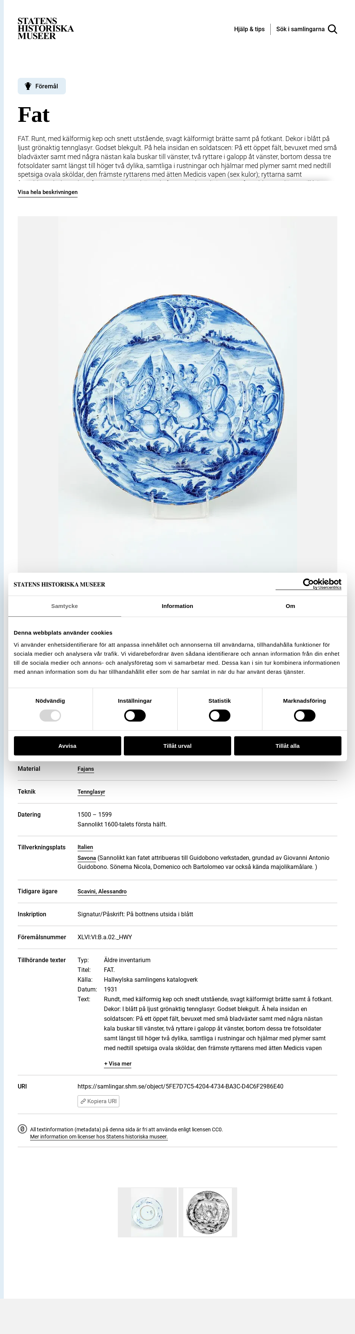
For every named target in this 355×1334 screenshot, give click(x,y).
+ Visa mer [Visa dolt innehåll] (117, 1063)
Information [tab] (177, 606)
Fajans (86, 769)
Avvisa (67, 746)
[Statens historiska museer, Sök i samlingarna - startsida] (46, 28)
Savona (87, 858)
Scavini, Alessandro (102, 891)
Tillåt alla (288, 746)
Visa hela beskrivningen (48, 192)
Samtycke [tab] (64, 606)
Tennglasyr (91, 791)
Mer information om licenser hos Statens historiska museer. (99, 1137)
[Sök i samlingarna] (306, 29)
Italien (85, 847)
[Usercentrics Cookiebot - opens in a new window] (308, 584)
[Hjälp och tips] (249, 29)
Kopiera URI (98, 1101)
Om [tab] (290, 606)
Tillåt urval (177, 746)
